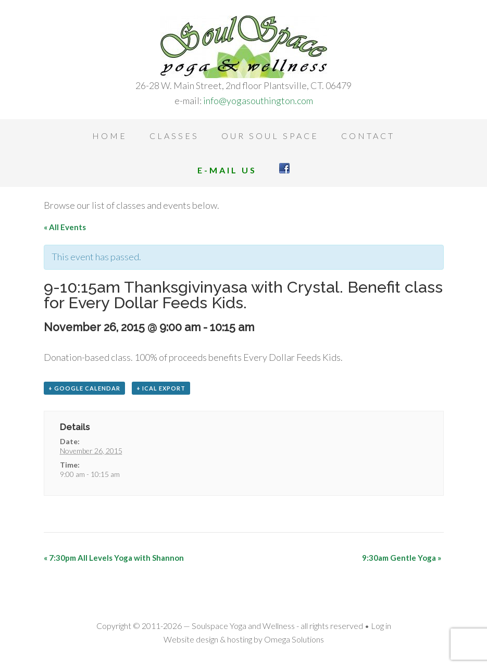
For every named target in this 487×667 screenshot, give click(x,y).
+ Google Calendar (84, 388)
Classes (174, 136)
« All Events (65, 227)
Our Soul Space (270, 136)
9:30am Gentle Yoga (401, 557)
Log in (381, 626)
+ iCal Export (160, 388)
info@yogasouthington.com (258, 100)
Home (109, 136)
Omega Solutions (294, 639)
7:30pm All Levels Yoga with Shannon (114, 557)
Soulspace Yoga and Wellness (244, 47)
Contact (368, 136)
